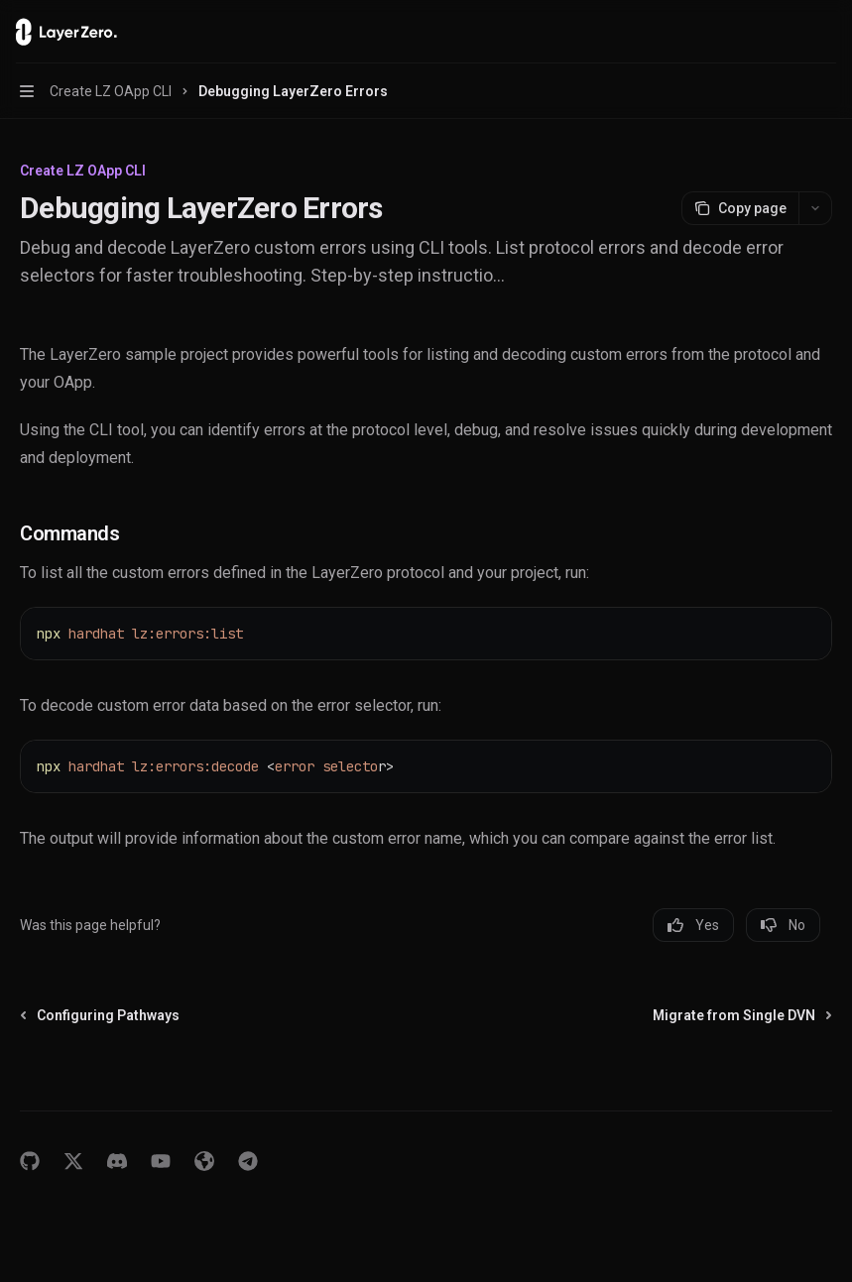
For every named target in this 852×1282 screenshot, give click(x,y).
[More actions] (826, 32)
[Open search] (788, 32)
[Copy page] (739, 208)
